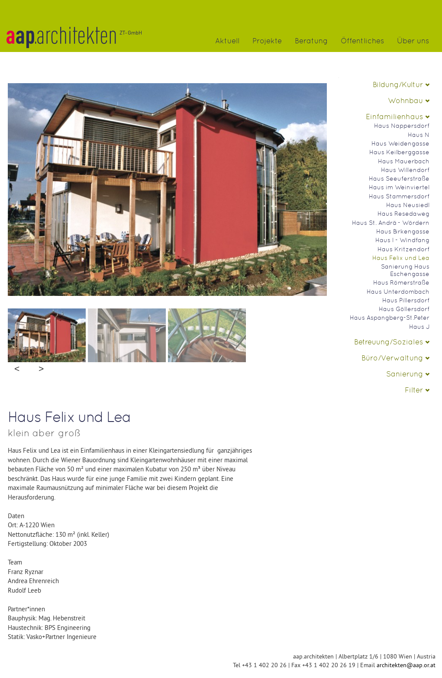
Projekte (267, 41)
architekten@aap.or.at (406, 665)
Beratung (311, 41)
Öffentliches (362, 41)
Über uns (413, 41)
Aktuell (227, 41)
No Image (167, 238)
